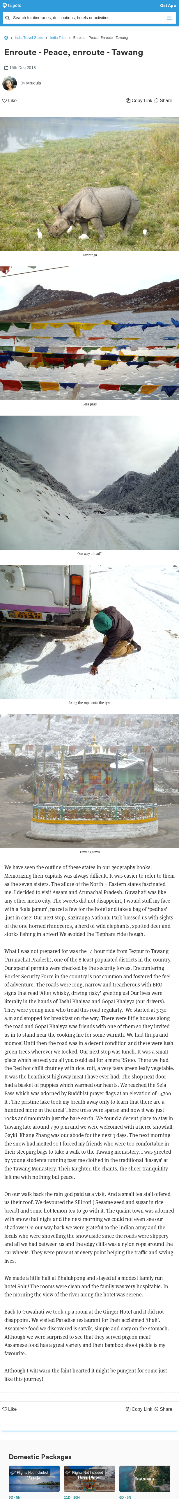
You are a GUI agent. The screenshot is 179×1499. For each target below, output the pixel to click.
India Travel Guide (29, 38)
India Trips (58, 38)
